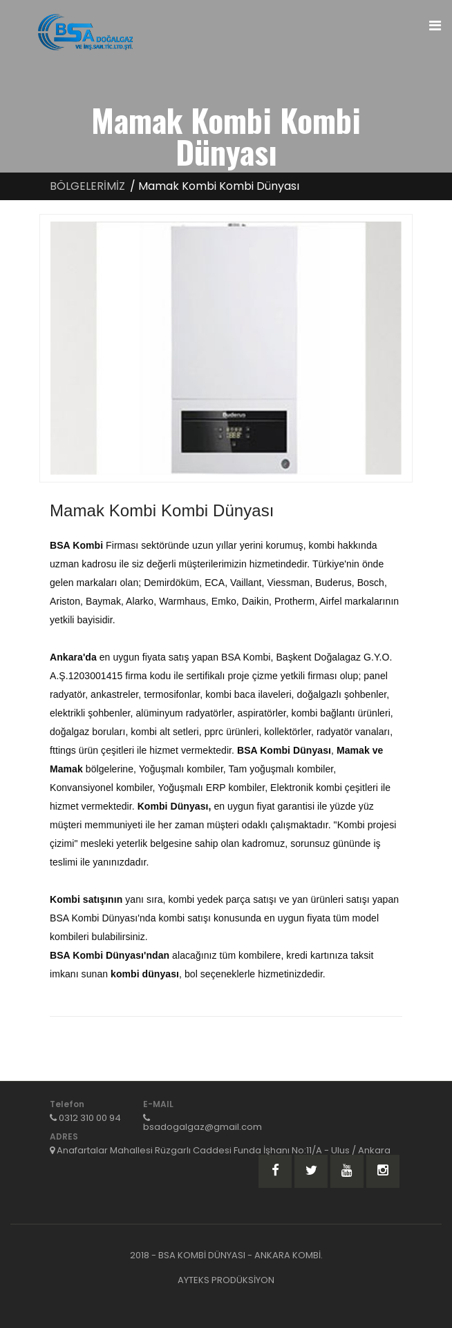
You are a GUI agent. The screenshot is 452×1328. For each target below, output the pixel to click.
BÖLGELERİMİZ (87, 186)
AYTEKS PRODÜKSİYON (226, 1280)
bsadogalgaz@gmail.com (202, 1126)
